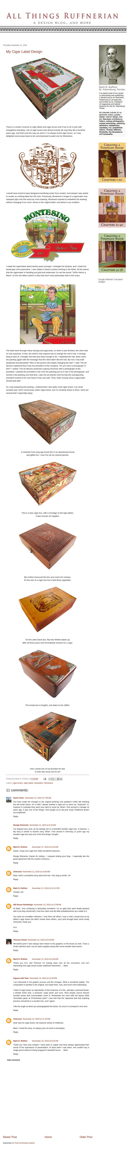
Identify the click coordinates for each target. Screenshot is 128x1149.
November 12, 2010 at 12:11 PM (45, 888)
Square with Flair (21, 978)
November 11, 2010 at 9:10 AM (43, 825)
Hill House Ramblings (23, 904)
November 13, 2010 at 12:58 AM (47, 904)
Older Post (86, 1137)
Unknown (17, 871)
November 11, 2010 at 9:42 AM (45, 847)
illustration (38, 783)
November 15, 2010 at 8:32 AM (45, 1041)
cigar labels (28, 783)
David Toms (18, 798)
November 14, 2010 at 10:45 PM (43, 978)
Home (48, 1137)
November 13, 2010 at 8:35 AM (41, 940)
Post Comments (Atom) (25, 1143)
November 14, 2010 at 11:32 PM (36, 1019)
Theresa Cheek (20, 940)
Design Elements (21, 825)
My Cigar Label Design (24, 52)
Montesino (48, 783)
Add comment (13, 1060)
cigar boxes (18, 783)
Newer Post (10, 1137)
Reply (15, 816)
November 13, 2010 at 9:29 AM (45, 959)
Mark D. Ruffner (20, 847)
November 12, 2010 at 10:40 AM (36, 871)
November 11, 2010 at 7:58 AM (38, 798)
